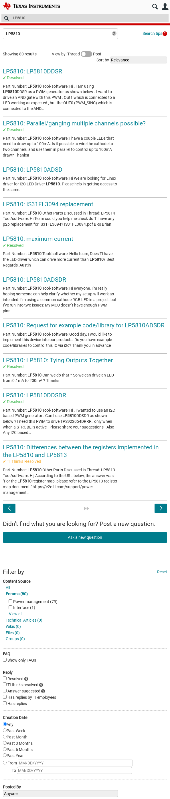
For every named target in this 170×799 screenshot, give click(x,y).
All (8, 587)
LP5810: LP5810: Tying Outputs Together (58, 360)
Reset (162, 572)
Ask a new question (85, 537)
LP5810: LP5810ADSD (32, 169)
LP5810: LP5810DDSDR (34, 395)
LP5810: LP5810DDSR (32, 71)
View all (15, 614)
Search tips (152, 33)
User (165, 7)
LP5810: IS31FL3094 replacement (48, 204)
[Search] (85, 18)
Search (155, 7)
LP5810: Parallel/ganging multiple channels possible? (74, 123)
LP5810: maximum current (38, 238)
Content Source (16, 581)
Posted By (12, 787)
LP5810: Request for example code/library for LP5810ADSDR (84, 325)
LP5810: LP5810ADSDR (34, 279)
